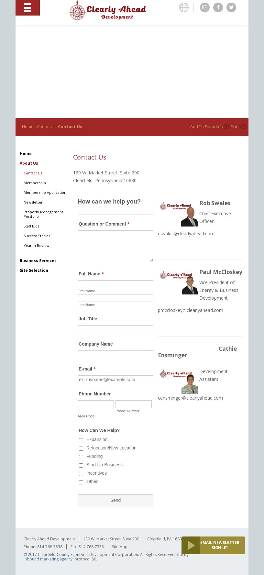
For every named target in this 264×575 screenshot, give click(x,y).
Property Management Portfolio (43, 214)
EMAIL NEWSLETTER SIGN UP (219, 545)
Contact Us (33, 173)
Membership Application (45, 192)
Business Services (38, 261)
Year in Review (37, 245)
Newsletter (33, 202)
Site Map (119, 546)
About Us (46, 126)
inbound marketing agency (48, 559)
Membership (35, 183)
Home (28, 126)
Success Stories (37, 236)
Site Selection (34, 270)
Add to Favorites (206, 126)
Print (235, 126)
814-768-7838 (49, 546)
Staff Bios (31, 226)
